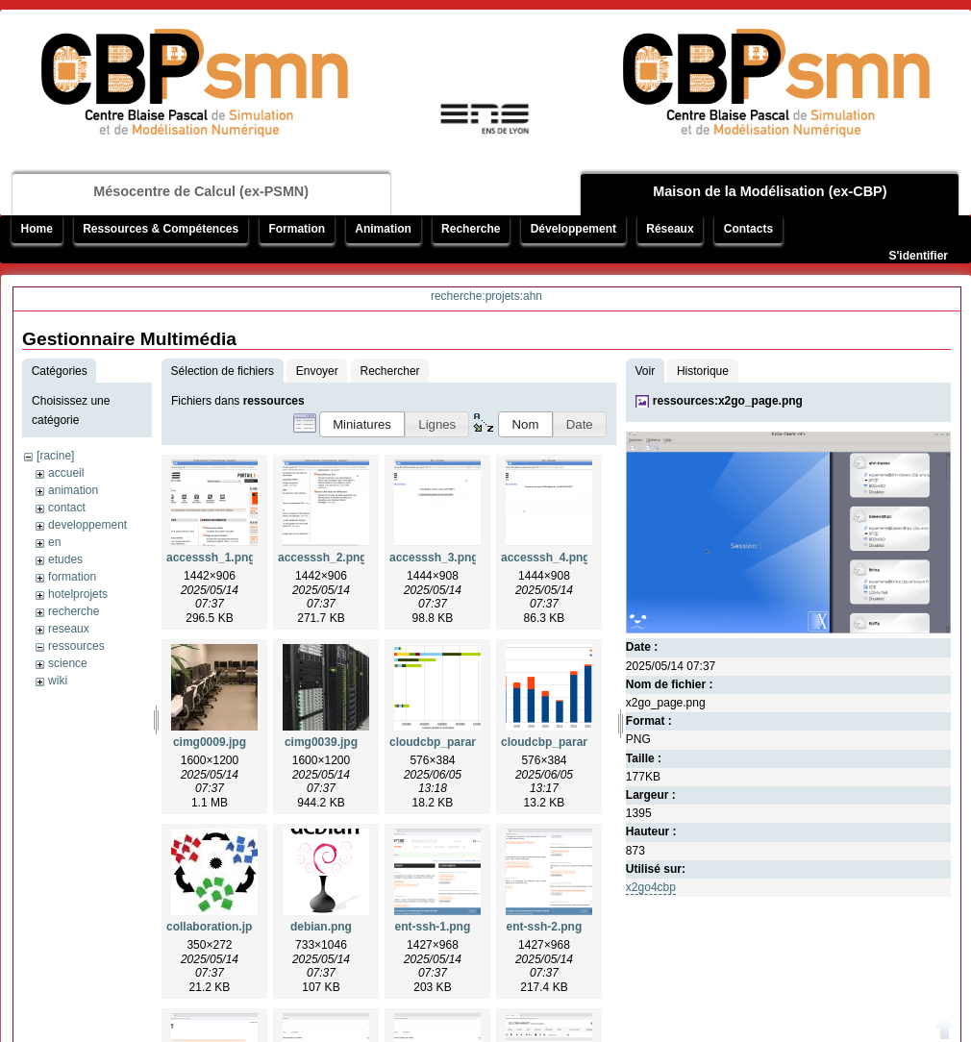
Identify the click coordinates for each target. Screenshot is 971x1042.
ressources (76, 646)
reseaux (68, 628)
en (54, 542)
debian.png (321, 926)
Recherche (470, 229)
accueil (66, 473)
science (67, 663)
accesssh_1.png (211, 557)
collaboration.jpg (213, 926)
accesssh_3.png (434, 557)
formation (72, 576)
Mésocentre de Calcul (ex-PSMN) (201, 191)
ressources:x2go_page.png (728, 401)
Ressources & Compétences (160, 229)
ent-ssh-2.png (545, 926)
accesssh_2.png (322, 557)
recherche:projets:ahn (486, 296)
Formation (296, 229)
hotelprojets (78, 594)
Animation (383, 229)
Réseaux (669, 229)
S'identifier (918, 255)
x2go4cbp (651, 887)
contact (67, 507)
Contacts (748, 229)
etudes (65, 559)
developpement (87, 525)
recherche (73, 611)
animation (73, 490)
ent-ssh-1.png (433, 926)
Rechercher (390, 371)
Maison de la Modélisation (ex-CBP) (769, 191)
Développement (573, 229)
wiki (57, 680)
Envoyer (317, 371)
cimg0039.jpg (321, 742)
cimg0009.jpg (209, 742)
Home (37, 229)
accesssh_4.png (545, 557)
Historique (703, 371)
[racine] (55, 455)
